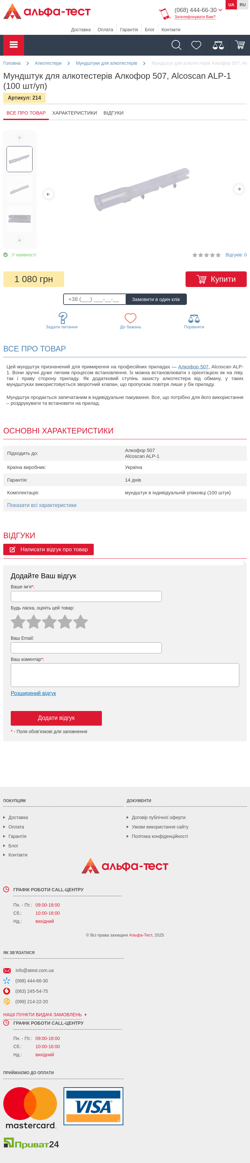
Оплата (105, 29)
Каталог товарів (13, 45)
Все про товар (26, 113)
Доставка (81, 29)
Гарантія (129, 29)
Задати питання (62, 320)
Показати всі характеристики (41, 505)
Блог (150, 29)
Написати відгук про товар (54, 549)
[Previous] (48, 194)
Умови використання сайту (160, 826)
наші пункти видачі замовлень (42, 1014)
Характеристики (74, 113)
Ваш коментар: (27, 659)
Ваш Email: (22, 638)
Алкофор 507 (193, 366)
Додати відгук (56, 718)
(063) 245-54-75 (31, 991)
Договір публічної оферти (159, 817)
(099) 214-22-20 (31, 1001)
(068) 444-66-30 (31, 980)
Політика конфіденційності (160, 836)
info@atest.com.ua (35, 970)
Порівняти (194, 321)
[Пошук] (178, 45)
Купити (223, 279)
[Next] (239, 189)
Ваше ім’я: (23, 586)
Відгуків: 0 (236, 255)
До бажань (131, 320)
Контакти (170, 29)
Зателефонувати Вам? (194, 17)
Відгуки (114, 113)
